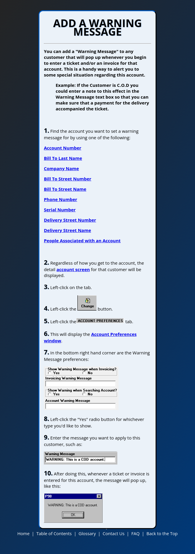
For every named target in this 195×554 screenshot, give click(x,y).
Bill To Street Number (67, 179)
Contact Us (113, 533)
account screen (73, 269)
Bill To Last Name (63, 158)
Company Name (61, 168)
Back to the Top (162, 533)
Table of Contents (54, 533)
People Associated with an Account (82, 240)
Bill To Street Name (65, 189)
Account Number (62, 148)
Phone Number (60, 199)
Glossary (87, 533)
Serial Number (60, 210)
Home (23, 533)
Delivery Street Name (67, 230)
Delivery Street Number (70, 220)
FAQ (135, 533)
